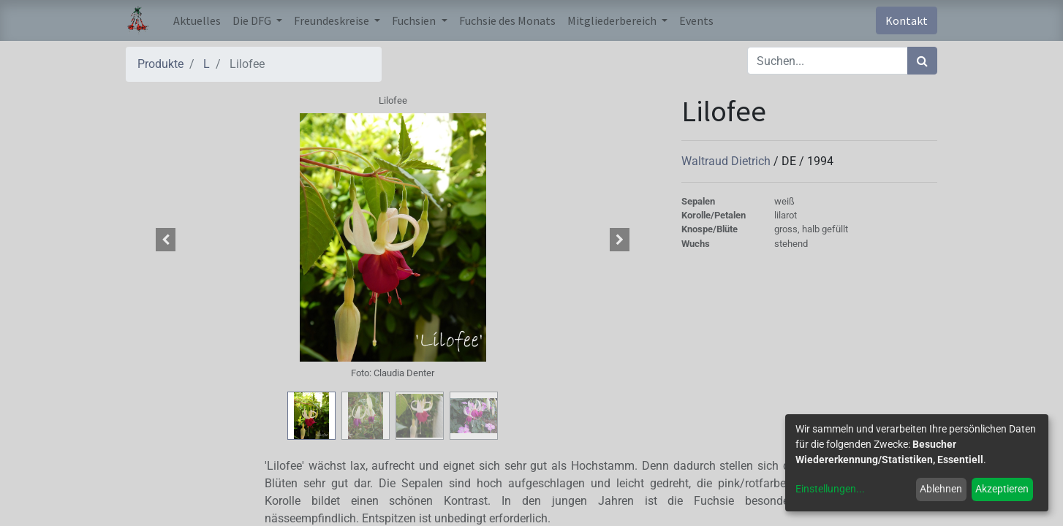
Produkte (160, 64)
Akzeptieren (1002, 489)
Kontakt (906, 20)
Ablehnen (941, 489)
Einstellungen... (830, 489)
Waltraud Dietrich (727, 161)
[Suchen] (922, 61)
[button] (166, 239)
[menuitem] (197, 20)
